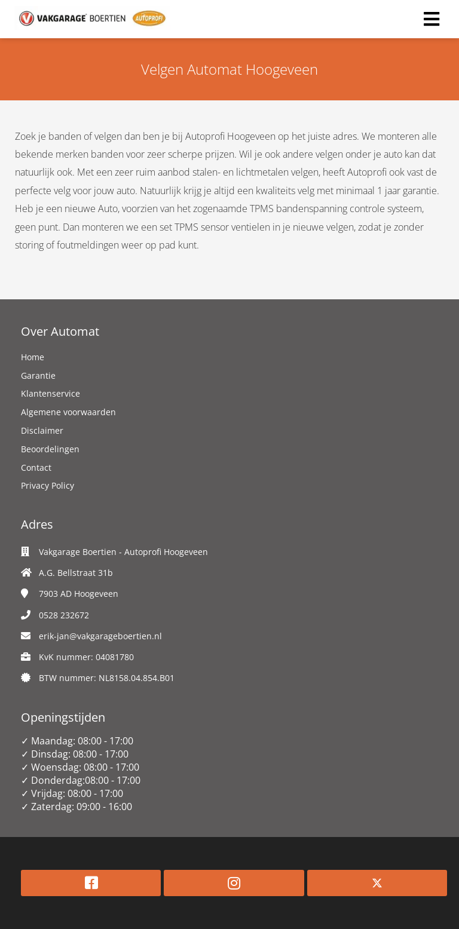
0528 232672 (64, 615)
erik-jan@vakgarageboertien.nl (100, 636)
